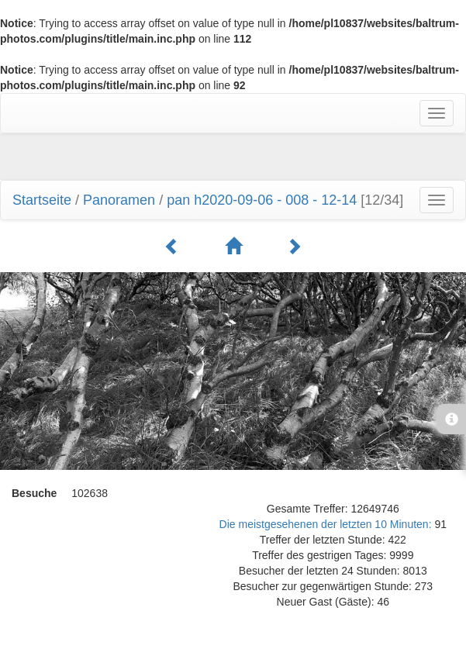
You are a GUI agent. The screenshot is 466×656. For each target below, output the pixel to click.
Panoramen (119, 200)
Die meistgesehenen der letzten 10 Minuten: (327, 524)
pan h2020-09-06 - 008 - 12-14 (262, 200)
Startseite (41, 200)
